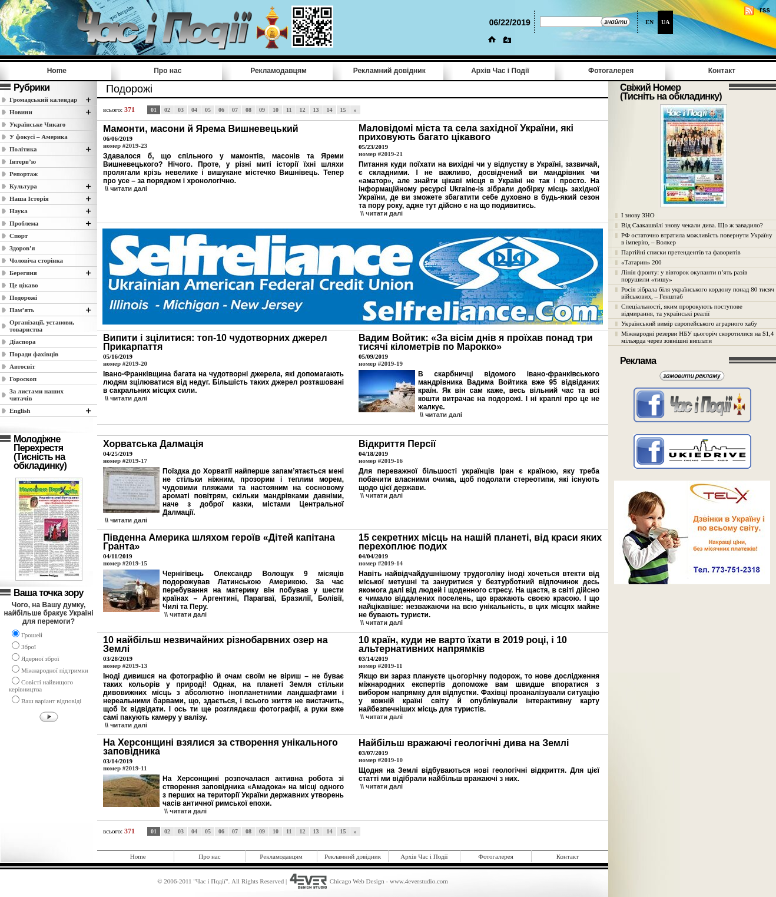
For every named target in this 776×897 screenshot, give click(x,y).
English (19, 410)
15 (343, 110)
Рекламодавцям (278, 71)
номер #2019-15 (125, 563)
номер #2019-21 (381, 153)
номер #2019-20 (125, 363)
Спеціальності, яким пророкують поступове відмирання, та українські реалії (681, 310)
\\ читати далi (126, 188)
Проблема (23, 223)
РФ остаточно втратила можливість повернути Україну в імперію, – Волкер (696, 238)
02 (167, 110)
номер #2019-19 (381, 363)
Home (57, 71)
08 (248, 110)
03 (181, 110)
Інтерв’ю (22, 161)
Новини (20, 111)
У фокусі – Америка (38, 136)
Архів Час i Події (500, 71)
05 (208, 110)
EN (649, 22)
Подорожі (23, 297)
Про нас (167, 71)
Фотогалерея (611, 71)
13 (316, 110)
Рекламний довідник (389, 71)
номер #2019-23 (125, 145)
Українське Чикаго (37, 124)
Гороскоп (23, 378)
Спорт (18, 235)
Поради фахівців (33, 354)
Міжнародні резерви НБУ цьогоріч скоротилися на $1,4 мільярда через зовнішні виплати (697, 337)
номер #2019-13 (125, 665)
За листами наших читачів (36, 395)
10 (275, 110)
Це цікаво (23, 285)
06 (221, 110)
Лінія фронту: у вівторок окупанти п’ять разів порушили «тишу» (684, 276)
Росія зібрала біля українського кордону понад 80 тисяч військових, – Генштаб (697, 293)
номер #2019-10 (381, 759)
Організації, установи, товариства (41, 326)
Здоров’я (22, 247)
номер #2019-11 (380, 665)
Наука (18, 210)
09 (262, 110)
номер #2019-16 (381, 460)
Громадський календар (43, 99)
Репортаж (23, 173)
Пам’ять (21, 309)
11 (288, 110)
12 (303, 110)
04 (194, 110)
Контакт (721, 71)
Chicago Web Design (357, 881)
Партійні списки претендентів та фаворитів (681, 252)
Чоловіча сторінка (36, 260)
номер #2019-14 (381, 563)
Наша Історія (29, 198)
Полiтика (23, 149)
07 (235, 110)
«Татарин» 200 (641, 262)
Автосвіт (22, 366)
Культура (23, 186)
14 (330, 110)
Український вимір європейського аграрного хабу (689, 323)
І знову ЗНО (638, 215)
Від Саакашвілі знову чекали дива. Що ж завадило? (692, 225)
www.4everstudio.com (419, 881)
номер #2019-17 (125, 460)
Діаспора (22, 341)
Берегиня (23, 272)
